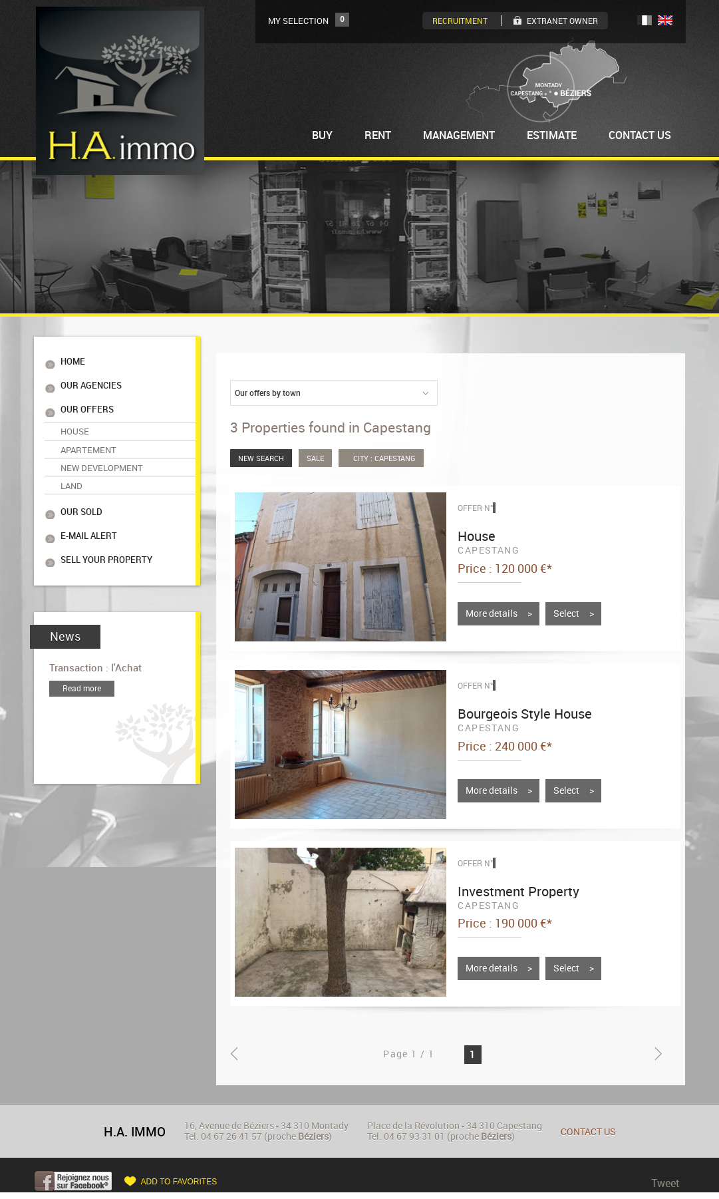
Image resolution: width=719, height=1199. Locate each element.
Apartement (88, 438)
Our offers (87, 403)
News (65, 611)
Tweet (665, 1183)
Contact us (588, 1131)
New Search (261, 458)
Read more (82, 663)
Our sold (81, 493)
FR (644, 20)
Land (71, 470)
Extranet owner (562, 20)
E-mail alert (89, 514)
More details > (499, 613)
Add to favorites (179, 1181)
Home (73, 360)
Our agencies (91, 381)
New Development (102, 454)
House (75, 422)
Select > (573, 613)
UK (665, 20)
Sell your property (106, 536)
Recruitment (460, 20)
